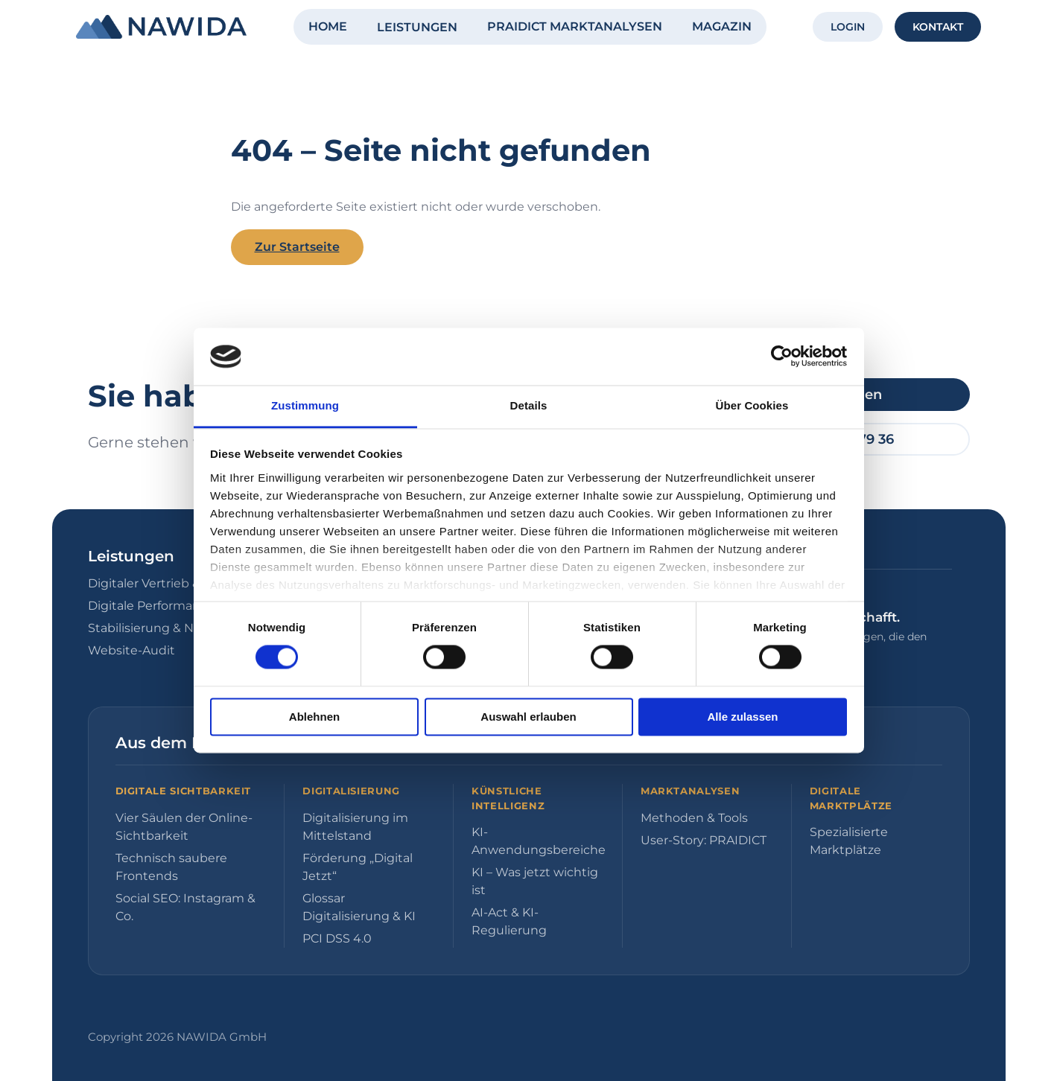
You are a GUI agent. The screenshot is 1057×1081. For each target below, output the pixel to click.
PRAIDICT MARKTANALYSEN (574, 26)
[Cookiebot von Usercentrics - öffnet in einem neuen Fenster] (782, 356)
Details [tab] (528, 405)
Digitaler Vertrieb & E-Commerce (185, 583)
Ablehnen (314, 716)
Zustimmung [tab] (305, 405)
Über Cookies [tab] (752, 405)
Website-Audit (131, 650)
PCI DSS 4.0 (337, 938)
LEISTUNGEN (417, 27)
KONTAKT (937, 27)
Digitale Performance (151, 606)
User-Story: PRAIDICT (703, 840)
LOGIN (848, 27)
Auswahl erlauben (528, 716)
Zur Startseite (297, 247)
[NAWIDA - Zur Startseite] (161, 27)
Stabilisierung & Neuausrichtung (185, 628)
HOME (327, 26)
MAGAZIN (722, 26)
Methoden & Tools (694, 818)
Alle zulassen (742, 716)
